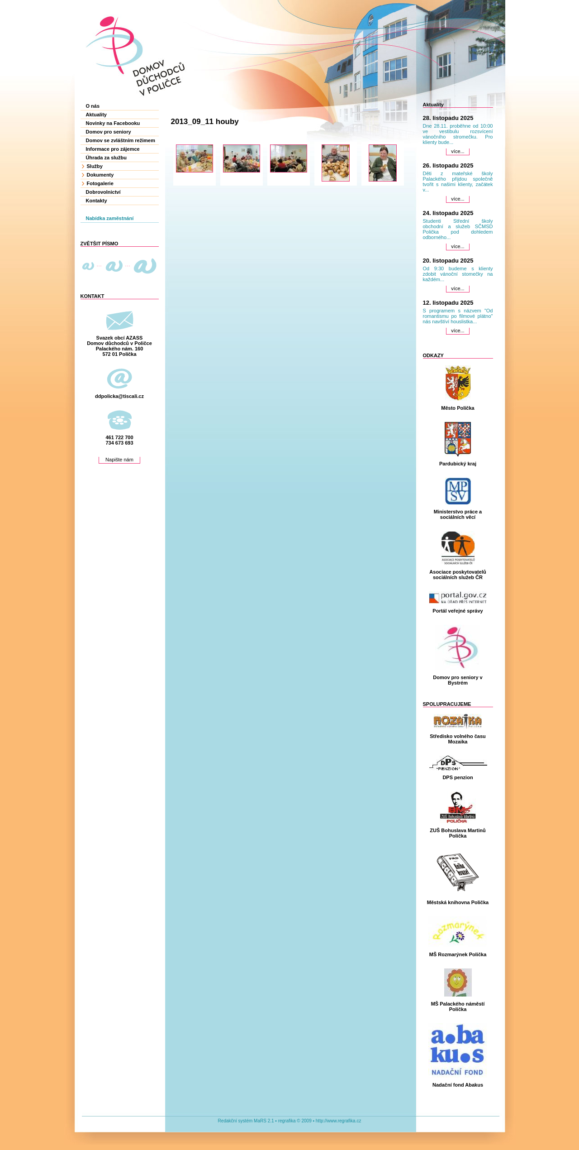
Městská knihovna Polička (458, 902)
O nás (93, 106)
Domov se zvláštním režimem (120, 140)
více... (457, 151)
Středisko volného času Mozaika (457, 738)
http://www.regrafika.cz (338, 1120)
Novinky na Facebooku (113, 123)
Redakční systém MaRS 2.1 (246, 1120)
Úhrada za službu (106, 157)
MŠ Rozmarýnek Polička (458, 954)
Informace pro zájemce (113, 149)
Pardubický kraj (457, 463)
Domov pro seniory (108, 131)
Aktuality (96, 114)
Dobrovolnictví (103, 192)
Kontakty (96, 200)
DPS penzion (457, 777)
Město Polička (457, 408)
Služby (95, 166)
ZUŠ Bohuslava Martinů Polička (457, 833)
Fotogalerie (100, 183)
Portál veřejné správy (457, 610)
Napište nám (119, 459)
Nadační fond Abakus (457, 1085)
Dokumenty (100, 174)
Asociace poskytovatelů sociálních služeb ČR (457, 574)
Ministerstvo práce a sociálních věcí (458, 514)
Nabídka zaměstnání (110, 218)
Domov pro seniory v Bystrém (457, 680)
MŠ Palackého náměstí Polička (458, 1006)
